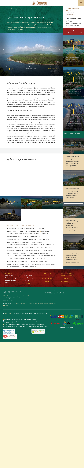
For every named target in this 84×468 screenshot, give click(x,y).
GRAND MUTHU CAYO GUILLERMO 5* (40, 239)
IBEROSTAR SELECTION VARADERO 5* (18, 261)
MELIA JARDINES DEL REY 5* (46, 256)
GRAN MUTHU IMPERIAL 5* (32, 236)
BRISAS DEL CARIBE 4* (28, 247)
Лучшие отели (47, 278)
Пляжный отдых (9, 275)
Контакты (26, 283)
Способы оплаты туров (66, 327)
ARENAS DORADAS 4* (13, 247)
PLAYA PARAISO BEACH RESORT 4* (17, 239)
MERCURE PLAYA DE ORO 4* (15, 250)
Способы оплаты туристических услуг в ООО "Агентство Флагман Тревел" (24, 324)
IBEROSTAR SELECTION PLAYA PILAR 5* (18, 242)
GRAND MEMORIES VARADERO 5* (17, 253)
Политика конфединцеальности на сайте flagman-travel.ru (20, 319)
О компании (65, 281)
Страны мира (14, 9)
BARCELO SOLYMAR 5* (38, 258)
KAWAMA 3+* (50, 245)
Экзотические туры (10, 280)
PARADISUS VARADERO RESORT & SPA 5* (44, 264)
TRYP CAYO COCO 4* (38, 242)
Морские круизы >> (68, 275)
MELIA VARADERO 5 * (29, 256)
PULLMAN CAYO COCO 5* (14, 236)
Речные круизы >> (67, 273)
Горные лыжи (28, 275)
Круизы (7, 282)
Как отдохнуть (9, 273)
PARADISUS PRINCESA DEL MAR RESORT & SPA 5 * (22, 267)
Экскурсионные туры (11, 278)
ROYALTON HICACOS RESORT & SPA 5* (18, 264)
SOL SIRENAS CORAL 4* (32, 250)
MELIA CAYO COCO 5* (37, 245)
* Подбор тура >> (48, 273)
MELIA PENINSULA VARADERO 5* (39, 253)
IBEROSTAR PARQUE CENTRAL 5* (29, 231)
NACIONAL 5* (45, 231)
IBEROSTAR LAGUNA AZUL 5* (40, 261)
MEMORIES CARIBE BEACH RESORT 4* (18, 245)
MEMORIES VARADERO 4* (44, 247)
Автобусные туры (29, 278)
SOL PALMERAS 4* (46, 250)
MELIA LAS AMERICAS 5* (14, 256)
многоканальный (71, 14)
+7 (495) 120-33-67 (72, 13)
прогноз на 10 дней (31, 68)
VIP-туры (26, 280)
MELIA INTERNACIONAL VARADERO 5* (18, 258)
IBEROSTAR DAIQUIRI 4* (41, 234)
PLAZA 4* (41, 228)
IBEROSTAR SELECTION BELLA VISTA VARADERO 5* (22, 228)
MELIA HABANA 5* (12, 231)
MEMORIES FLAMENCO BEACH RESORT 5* (19, 234)
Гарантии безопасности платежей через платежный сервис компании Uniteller (25, 326)
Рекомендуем (47, 281)
